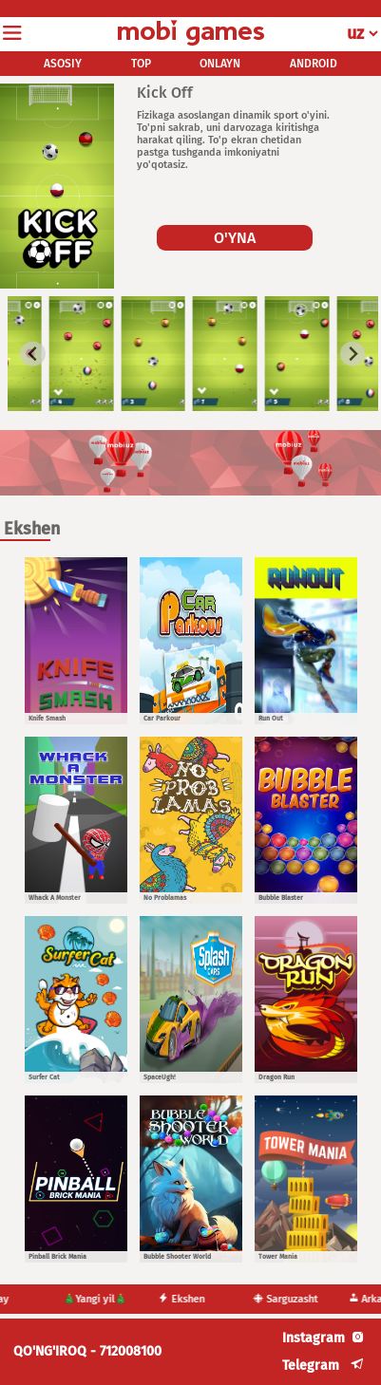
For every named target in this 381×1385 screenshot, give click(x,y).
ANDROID (313, 63)
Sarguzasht (292, 1299)
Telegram (310, 1365)
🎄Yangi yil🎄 (102, 1299)
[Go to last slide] (33, 353)
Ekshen (188, 1299)
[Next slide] (353, 353)
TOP (141, 63)
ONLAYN (220, 63)
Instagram (313, 1338)
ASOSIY (63, 63)
